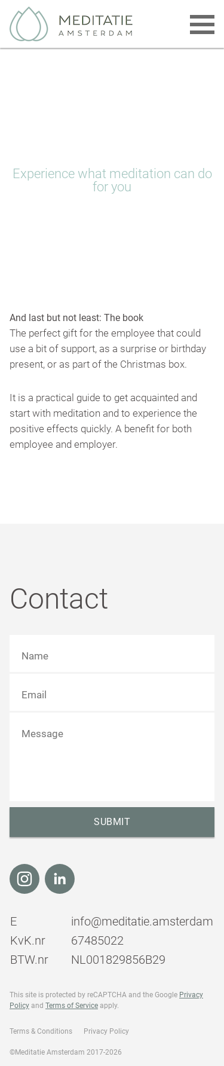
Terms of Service (71, 1005)
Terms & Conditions (41, 1031)
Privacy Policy (106, 1031)
